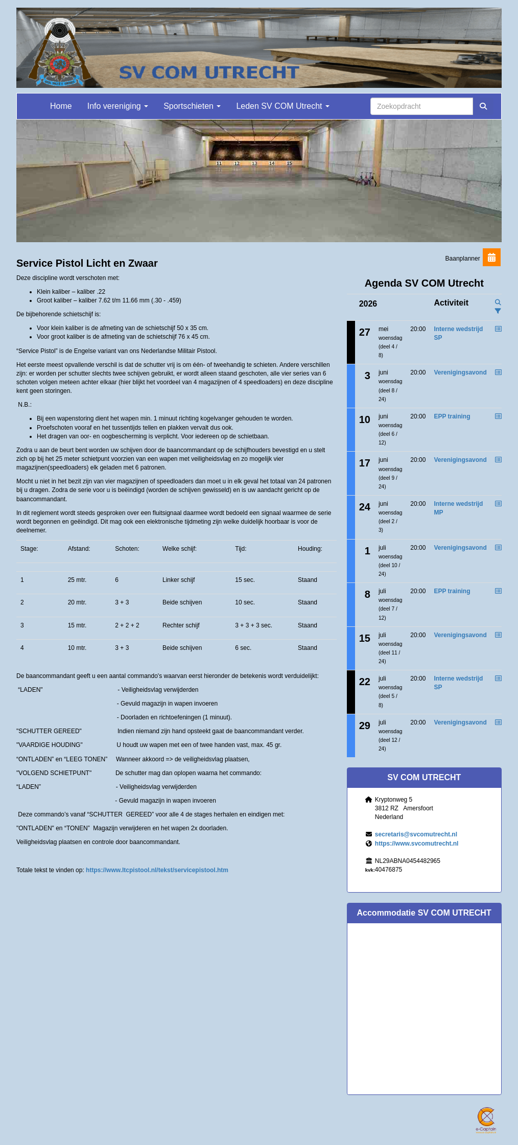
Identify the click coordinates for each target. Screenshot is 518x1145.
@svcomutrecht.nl (416, 834)
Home (61, 106)
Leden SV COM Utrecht (282, 106)
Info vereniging (117, 106)
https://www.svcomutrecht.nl (417, 843)
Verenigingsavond (460, 372)
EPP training (452, 416)
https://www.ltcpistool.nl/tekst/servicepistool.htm (157, 870)
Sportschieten (192, 106)
